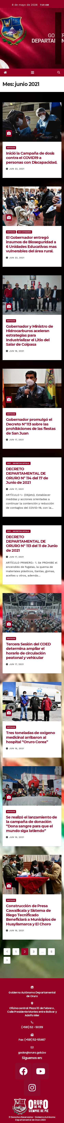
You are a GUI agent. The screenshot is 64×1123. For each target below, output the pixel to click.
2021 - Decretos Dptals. (18, 463)
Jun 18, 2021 (16, 351)
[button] (58, 72)
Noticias (11, 148)
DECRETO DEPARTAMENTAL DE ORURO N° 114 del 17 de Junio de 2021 (27, 476)
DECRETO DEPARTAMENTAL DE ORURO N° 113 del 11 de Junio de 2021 (32, 544)
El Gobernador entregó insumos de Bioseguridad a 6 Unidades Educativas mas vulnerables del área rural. (31, 244)
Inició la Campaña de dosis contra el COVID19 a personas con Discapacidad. (31, 158)
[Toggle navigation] (32, 72)
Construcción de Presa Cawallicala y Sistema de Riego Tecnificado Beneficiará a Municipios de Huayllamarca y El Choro (31, 915)
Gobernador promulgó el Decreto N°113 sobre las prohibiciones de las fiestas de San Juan (30, 426)
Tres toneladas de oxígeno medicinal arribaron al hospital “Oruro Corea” (30, 737)
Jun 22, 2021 (16, 169)
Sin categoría (24, 232)
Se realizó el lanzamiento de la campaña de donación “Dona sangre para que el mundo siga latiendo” (31, 824)
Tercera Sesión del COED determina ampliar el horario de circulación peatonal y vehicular (28, 651)
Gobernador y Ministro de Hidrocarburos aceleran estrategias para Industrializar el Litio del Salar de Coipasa (29, 335)
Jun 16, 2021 (16, 748)
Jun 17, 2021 (16, 439)
